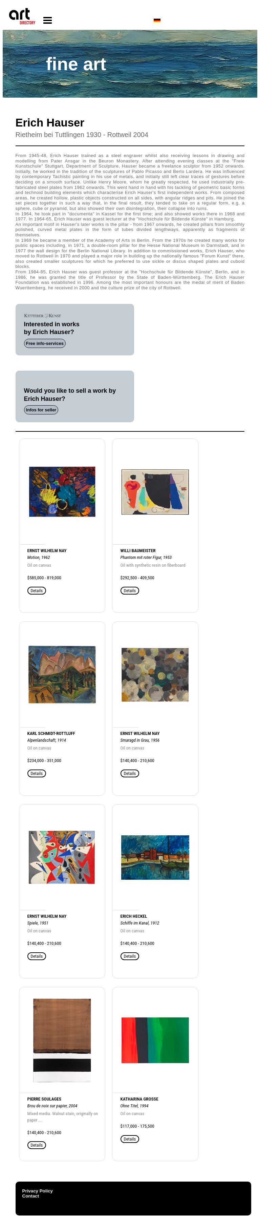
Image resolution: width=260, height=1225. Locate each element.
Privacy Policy (37, 1190)
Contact (30, 1196)
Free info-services (45, 343)
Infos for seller (41, 409)
